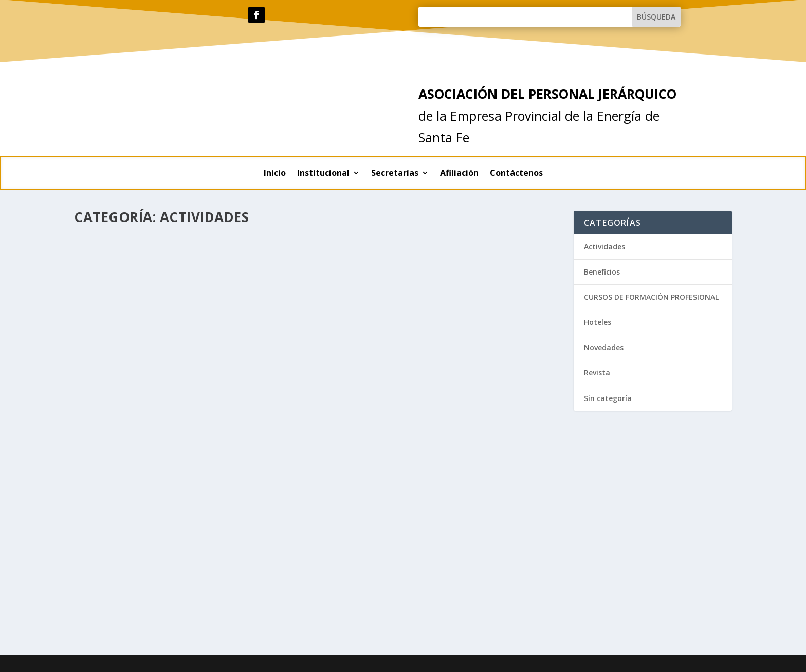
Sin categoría (608, 398)
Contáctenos (516, 173)
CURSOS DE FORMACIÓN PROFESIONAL (651, 297)
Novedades (604, 347)
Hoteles (597, 322)
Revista (597, 372)
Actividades (139, 407)
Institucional (323, 173)
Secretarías (394, 173)
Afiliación (459, 173)
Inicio (275, 173)
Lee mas (105, 460)
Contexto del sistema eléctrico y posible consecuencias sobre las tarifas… (183, 386)
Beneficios (602, 272)
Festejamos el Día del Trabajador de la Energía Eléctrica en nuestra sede (425, 253)
